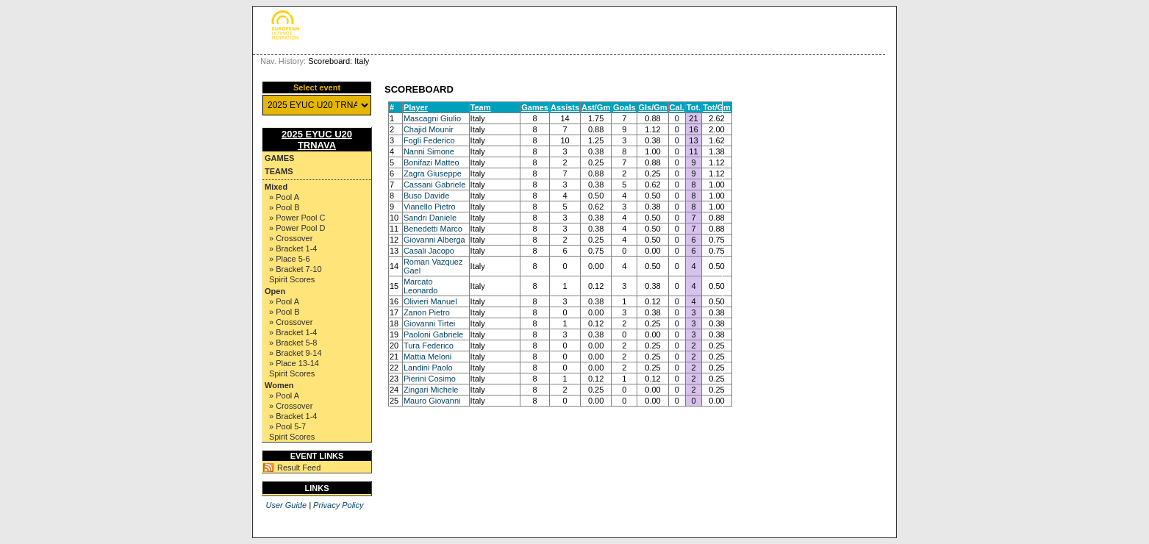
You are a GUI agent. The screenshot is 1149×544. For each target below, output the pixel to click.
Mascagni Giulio (432, 118)
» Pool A (284, 197)
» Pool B (284, 207)
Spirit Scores (292, 279)
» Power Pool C (297, 217)
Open (275, 291)
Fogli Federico (429, 140)
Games (279, 158)
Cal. (677, 107)
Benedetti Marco (433, 228)
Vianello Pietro (430, 206)
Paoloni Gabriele (433, 334)
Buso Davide (426, 195)
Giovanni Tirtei (429, 323)
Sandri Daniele (430, 217)
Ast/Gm (595, 107)
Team (480, 107)
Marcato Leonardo (421, 286)
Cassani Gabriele (434, 184)
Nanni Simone (429, 151)
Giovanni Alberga (434, 239)
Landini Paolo (428, 367)
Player (416, 107)
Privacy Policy (338, 505)
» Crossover (290, 238)
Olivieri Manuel (430, 301)
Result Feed (299, 467)
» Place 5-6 (289, 258)
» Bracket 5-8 (293, 342)
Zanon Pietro (427, 312)
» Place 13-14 (294, 363)
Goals (624, 107)
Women (279, 385)
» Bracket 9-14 (295, 352)
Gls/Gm (652, 107)
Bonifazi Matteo (431, 162)
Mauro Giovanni (432, 400)
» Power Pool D (297, 227)
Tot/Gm (717, 107)
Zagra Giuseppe (433, 173)
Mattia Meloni (427, 356)
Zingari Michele (431, 389)
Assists (565, 107)
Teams (279, 171)
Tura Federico (429, 345)
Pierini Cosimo (430, 378)
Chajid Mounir (429, 129)
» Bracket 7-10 (295, 269)
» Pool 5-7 (287, 426)
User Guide (286, 505)
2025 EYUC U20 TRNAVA (317, 140)
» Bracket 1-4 (293, 248)
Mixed (276, 186)
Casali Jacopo (429, 250)
